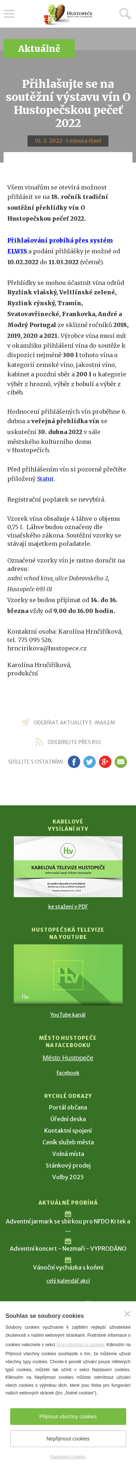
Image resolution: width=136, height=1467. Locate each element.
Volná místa (68, 1153)
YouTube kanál (68, 1015)
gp (105, 762)
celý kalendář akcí (68, 1281)
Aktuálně (39, 48)
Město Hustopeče (67, 1058)
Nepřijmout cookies (68, 1439)
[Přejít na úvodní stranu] (68, 14)
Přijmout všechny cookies (68, 1416)
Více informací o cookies (80, 1344)
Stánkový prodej (68, 1165)
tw (90, 762)
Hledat (125, 13)
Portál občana (68, 1107)
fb (74, 762)
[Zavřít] (127, 1314)
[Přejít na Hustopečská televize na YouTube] (68, 974)
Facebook (68, 1073)
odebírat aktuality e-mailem (74, 722)
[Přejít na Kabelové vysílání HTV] (68, 866)
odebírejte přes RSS (74, 742)
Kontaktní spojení (68, 1130)
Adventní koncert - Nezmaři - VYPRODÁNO (68, 1248)
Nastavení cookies (68, 1456)
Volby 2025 (68, 1177)
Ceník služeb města (68, 1142)
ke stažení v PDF (68, 906)
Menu (9, 14)
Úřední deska (68, 1119)
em (121, 762)
